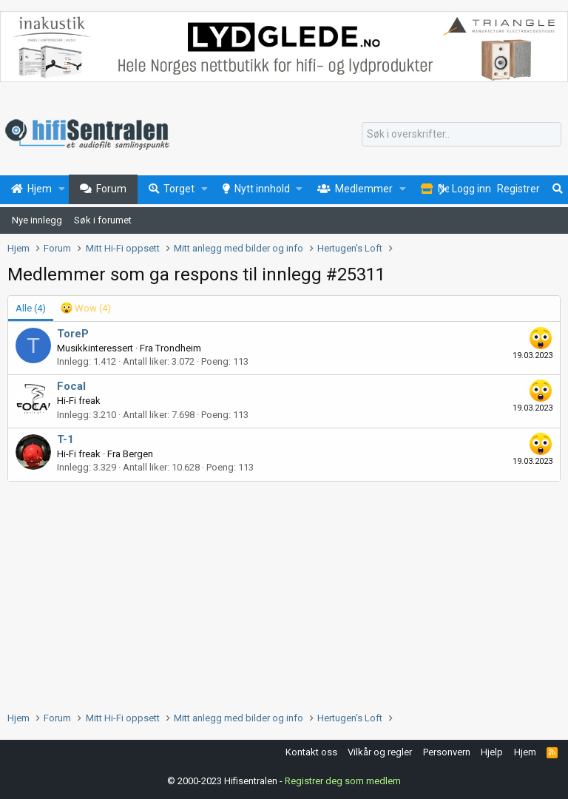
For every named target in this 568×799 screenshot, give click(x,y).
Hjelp (492, 752)
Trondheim (178, 348)
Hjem (525, 752)
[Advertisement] (284, 592)
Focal (71, 386)
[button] (62, 189)
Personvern (446, 752)
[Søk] (461, 134)
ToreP (73, 333)
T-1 (65, 439)
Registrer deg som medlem (343, 780)
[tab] (85, 308)
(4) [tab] (31, 308)
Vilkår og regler (380, 752)
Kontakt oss (311, 752)
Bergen (138, 453)
